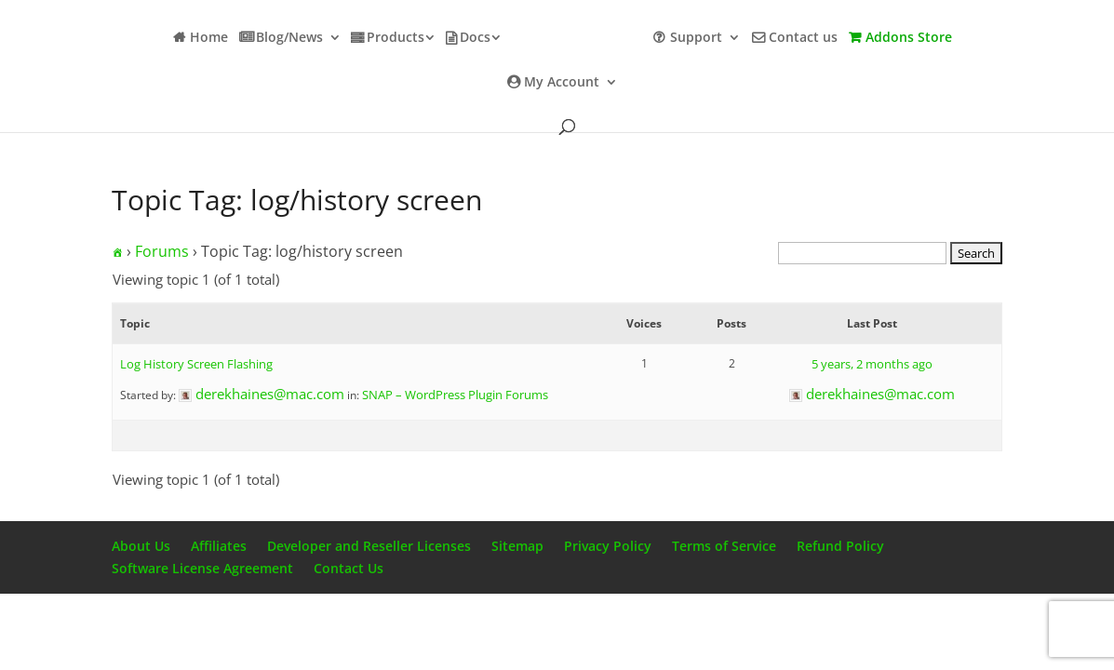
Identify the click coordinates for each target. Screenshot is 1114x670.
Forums (162, 251)
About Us (141, 546)
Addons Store (909, 38)
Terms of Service (724, 546)
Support (696, 38)
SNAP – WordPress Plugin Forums (455, 394)
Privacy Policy (607, 546)
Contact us (803, 38)
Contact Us (348, 568)
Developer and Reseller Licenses (369, 546)
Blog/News (289, 38)
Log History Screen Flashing (196, 363)
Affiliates (219, 546)
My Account (561, 82)
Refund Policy (840, 546)
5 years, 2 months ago (872, 363)
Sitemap (517, 546)
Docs (475, 38)
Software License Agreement (202, 568)
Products (395, 38)
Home (209, 38)
